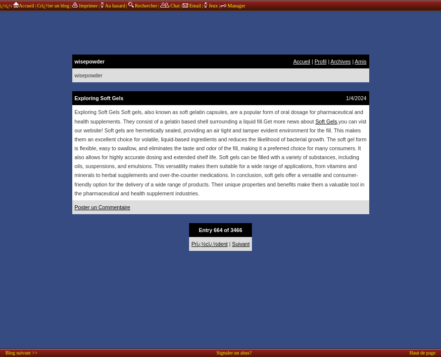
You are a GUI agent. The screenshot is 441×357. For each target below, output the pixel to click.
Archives (341, 61)
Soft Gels (326, 121)
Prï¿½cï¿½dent (210, 244)
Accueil (23, 5)
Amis (361, 61)
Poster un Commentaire (103, 207)
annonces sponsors (221, 32)
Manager (233, 5)
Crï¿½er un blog (53, 5)
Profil (320, 61)
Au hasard (112, 5)
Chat (170, 5)
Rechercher (142, 5)
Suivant (241, 244)
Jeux (211, 5)
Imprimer (85, 5)
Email (192, 5)
